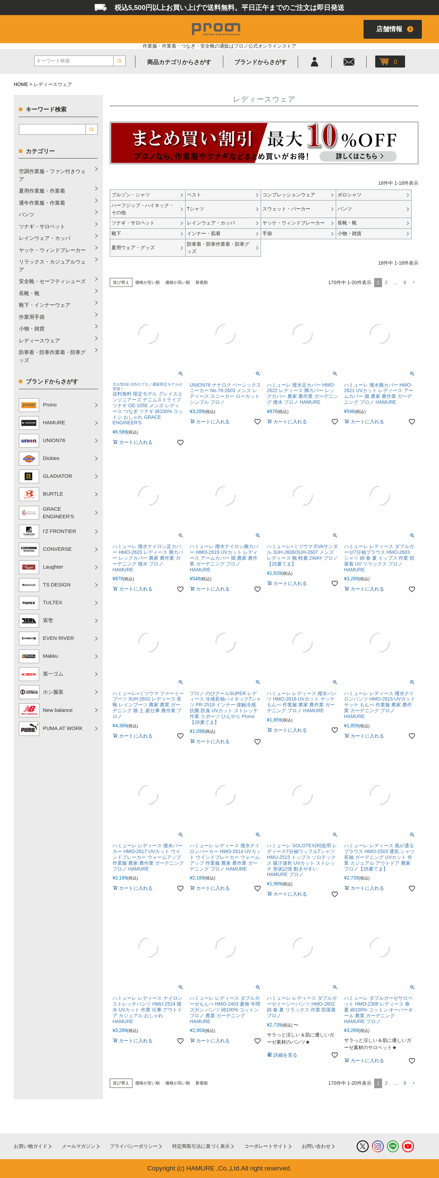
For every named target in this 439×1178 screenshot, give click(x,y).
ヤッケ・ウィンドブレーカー (52, 250)
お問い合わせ (316, 1146)
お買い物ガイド (30, 1146)
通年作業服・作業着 (42, 203)
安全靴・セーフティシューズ (52, 281)
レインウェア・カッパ (44, 238)
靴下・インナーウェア (44, 305)
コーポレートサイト (265, 1146)
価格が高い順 (177, 282)
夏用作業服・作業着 (42, 191)
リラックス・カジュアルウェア (52, 265)
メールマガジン (78, 1146)
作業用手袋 (32, 317)
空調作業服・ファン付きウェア (52, 175)
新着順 (201, 282)
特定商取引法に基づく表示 (201, 1146)
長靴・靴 (29, 293)
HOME (21, 84)
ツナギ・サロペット (42, 226)
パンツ (26, 214)
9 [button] (404, 282)
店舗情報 (389, 29)
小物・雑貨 (32, 328)
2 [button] (386, 282)
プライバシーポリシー (134, 1146)
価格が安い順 (147, 282)
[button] (413, 283)
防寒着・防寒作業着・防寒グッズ (52, 356)
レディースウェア (39, 340)
